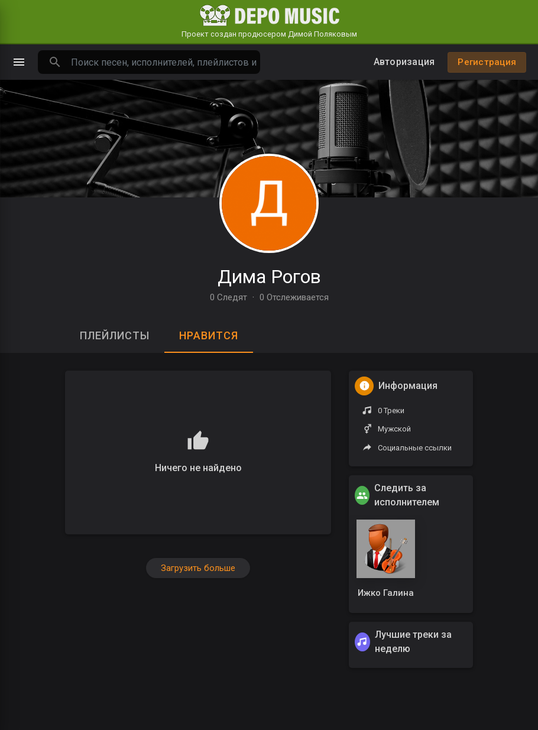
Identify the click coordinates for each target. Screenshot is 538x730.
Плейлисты (115, 335)
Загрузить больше (198, 568)
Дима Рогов (269, 276)
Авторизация (404, 61)
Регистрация (487, 62)
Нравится (208, 335)
